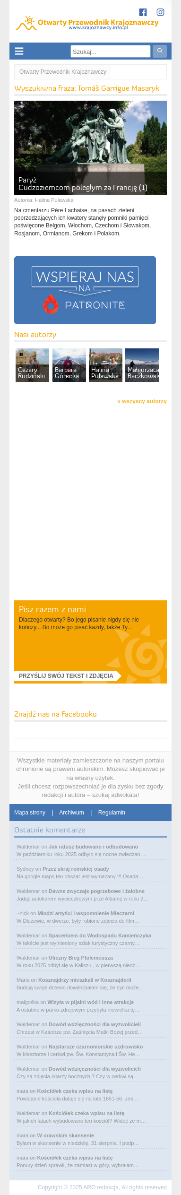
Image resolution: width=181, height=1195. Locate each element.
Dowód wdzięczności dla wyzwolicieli (95, 1024)
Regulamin (111, 812)
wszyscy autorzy (144, 401)
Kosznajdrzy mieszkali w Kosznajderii (84, 980)
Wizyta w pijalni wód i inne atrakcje (90, 1002)
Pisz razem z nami (52, 609)
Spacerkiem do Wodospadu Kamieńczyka (100, 935)
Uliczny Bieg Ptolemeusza (81, 958)
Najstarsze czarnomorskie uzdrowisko (96, 1046)
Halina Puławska (54, 200)
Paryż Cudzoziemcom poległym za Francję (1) (82, 183)
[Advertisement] (90, 504)
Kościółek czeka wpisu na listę (74, 1091)
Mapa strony (29, 812)
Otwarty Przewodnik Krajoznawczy (62, 72)
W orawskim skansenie (65, 1135)
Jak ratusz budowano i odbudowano (93, 846)
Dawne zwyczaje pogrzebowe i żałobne (97, 891)
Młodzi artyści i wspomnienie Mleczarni (85, 913)
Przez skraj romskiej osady (76, 869)
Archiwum (71, 812)
